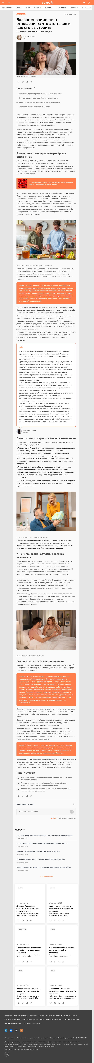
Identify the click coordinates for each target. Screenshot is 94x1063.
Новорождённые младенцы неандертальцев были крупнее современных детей (46, 778)
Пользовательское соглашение (51, 1020)
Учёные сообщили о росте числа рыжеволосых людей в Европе (42, 843)
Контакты (33, 1016)
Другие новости (46, 876)
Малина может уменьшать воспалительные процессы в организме (61, 909)
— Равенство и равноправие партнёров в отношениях (39, 94)
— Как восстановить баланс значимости (33, 107)
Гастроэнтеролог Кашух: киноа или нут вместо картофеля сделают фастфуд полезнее (45, 790)
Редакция (24, 1016)
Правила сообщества (72, 1020)
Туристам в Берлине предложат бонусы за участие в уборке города (44, 835)
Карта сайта (37, 1023)
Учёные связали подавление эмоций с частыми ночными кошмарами (28, 950)
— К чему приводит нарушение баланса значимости (38, 102)
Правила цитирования (13, 1023)
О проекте (8, 1016)
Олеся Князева (29, 36)
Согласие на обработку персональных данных (21, 1020)
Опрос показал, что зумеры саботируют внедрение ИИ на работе (43, 867)
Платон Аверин (29, 430)
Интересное (26, 1023)
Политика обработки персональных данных (61, 1016)
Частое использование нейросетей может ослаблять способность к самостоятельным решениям (43, 784)
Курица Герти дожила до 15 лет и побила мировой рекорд (40, 859)
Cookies (41, 1016)
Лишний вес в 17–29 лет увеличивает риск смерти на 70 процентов (62, 991)
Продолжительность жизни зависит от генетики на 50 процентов (28, 991)
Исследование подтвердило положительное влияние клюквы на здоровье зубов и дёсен (51, 183)
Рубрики (17, 1016)
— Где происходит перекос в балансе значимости (37, 98)
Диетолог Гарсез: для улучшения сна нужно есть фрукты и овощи (27, 909)
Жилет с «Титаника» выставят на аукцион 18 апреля (38, 851)
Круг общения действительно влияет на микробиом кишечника (61, 950)
